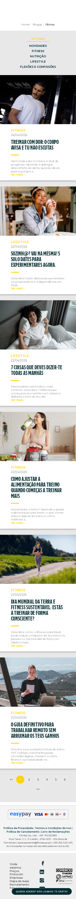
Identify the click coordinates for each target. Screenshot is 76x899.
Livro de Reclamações (55, 831)
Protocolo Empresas (16, 876)
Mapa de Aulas (19, 881)
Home (25, 24)
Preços (14, 871)
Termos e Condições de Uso (53, 828)
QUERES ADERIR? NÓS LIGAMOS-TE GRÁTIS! (42, 891)
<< (11, 779)
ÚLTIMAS (38, 39)
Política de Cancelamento (23, 831)
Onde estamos (15, 865)
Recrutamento (19, 884)
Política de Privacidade (18, 828)
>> (38, 789)
